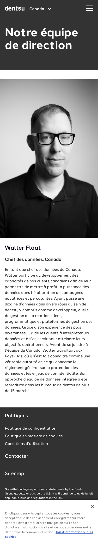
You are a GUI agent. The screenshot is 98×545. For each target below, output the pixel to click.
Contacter (16, 456)
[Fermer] (92, 508)
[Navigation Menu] (89, 9)
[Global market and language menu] (40, 9)
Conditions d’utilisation (26, 444)
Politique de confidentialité (30, 429)
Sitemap (14, 473)
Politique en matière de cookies (34, 436)
